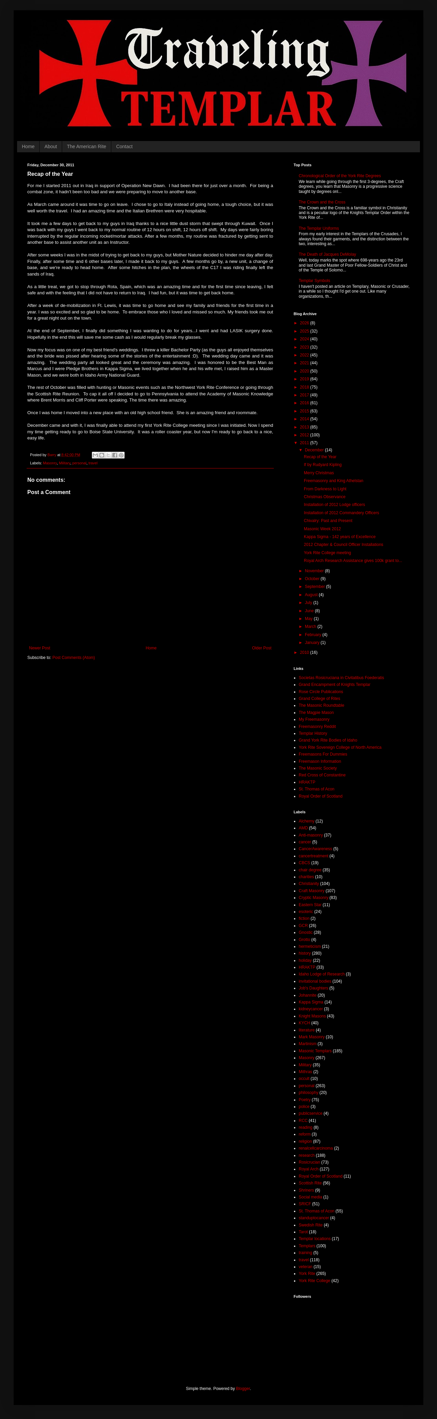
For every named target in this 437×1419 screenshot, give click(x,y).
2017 (305, 395)
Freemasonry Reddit (317, 726)
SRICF (305, 1204)
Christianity (309, 883)
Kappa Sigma (311, 1002)
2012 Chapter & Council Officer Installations (343, 544)
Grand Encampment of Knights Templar (334, 684)
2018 (305, 387)
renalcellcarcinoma (316, 1148)
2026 (305, 323)
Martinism (307, 1043)
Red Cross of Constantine (322, 775)
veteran (305, 1266)
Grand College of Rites (319, 698)
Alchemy (306, 821)
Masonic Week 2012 (322, 528)
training (305, 1252)
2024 (305, 339)
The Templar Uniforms (319, 228)
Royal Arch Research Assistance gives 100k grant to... (353, 560)
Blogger (243, 1388)
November (315, 570)
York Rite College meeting (327, 552)
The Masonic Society (318, 768)
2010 (305, 652)
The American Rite (86, 146)
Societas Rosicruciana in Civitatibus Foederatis (341, 677)
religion (305, 1141)
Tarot (303, 1232)
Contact (124, 146)
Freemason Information (320, 761)
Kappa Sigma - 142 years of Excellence (340, 536)
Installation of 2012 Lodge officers (334, 504)
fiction (304, 918)
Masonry (50, 463)
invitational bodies (315, 981)
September (315, 586)
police (304, 1106)
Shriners (306, 1190)
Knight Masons (312, 1016)
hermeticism (310, 946)
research (307, 1155)
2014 (305, 419)
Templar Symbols (314, 280)
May (309, 618)
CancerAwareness (315, 848)
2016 (305, 403)
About (50, 146)
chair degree (310, 870)
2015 (305, 411)
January (313, 642)
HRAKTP (307, 782)
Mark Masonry (312, 1037)
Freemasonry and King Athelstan (333, 480)
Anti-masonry (311, 835)
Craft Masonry (311, 890)
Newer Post (39, 648)
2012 (305, 435)
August (312, 594)
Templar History (313, 733)
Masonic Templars (315, 1051)
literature (307, 1030)
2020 (305, 371)
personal (79, 463)
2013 (305, 427)
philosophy (308, 1092)
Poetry (305, 1099)
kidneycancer (311, 1009)
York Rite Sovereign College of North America (340, 747)
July (309, 602)
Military (64, 463)
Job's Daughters (313, 988)
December (315, 450)
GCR (303, 925)
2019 (305, 379)
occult (304, 1078)
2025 (305, 331)
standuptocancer (314, 1218)
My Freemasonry (314, 719)
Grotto (304, 939)
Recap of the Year (320, 456)
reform (305, 1134)
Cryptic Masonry (313, 897)
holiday (305, 960)
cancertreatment (313, 856)
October (313, 578)
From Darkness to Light (325, 489)
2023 (305, 347)
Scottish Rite (310, 1183)
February (313, 634)
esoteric (306, 911)
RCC (303, 1120)
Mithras (305, 1071)
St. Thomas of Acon (317, 789)
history (305, 953)
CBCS (304, 862)
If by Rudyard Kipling (323, 464)
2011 (305, 442)
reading (305, 1127)
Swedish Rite (311, 1225)
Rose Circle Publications (321, 691)
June (310, 610)
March (311, 626)
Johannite (307, 995)
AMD (303, 828)
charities (306, 876)
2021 (305, 363)
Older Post (261, 648)
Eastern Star (310, 904)
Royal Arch (309, 1169)
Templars (307, 1246)
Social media (310, 1197)
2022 (305, 355)
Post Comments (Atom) (73, 657)
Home (28, 146)
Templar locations (314, 1238)
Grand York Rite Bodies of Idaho (328, 740)
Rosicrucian (309, 1162)
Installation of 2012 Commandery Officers (341, 512)
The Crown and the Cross (322, 202)
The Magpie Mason (316, 712)
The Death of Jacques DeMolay (327, 254)
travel (92, 463)
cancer (305, 842)
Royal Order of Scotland (320, 796)
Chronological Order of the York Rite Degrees (340, 175)
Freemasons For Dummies (323, 754)
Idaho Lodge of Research (322, 974)
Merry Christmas (319, 472)
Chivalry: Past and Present (328, 520)
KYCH (304, 1023)
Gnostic (306, 932)
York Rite (307, 1273)
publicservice (310, 1113)
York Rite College (314, 1280)
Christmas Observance (325, 496)
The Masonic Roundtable (321, 705)
